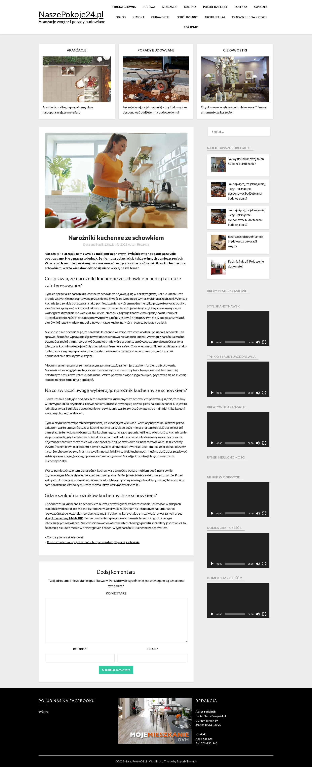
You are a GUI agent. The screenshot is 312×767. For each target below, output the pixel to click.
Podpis (80, 649)
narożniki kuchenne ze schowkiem (95, 294)
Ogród (121, 17)
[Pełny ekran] (264, 342)
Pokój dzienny (187, 17)
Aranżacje (169, 7)
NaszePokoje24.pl (71, 14)
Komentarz (116, 593)
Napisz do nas (204, 738)
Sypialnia (260, 7)
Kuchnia (190, 7)
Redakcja (143, 244)
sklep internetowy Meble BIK (65, 518)
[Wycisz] (258, 342)
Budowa (149, 7)
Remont (138, 17)
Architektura (215, 17)
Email (152, 649)
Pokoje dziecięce (215, 7)
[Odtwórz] (212, 342)
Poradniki (191, 27)
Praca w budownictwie (249, 17)
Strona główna (124, 7)
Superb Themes (187, 761)
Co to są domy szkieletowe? (66, 537)
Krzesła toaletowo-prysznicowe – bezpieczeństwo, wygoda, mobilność (95, 542)
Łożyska (44, 711)
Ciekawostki (160, 17)
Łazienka (240, 7)
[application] (238, 328)
